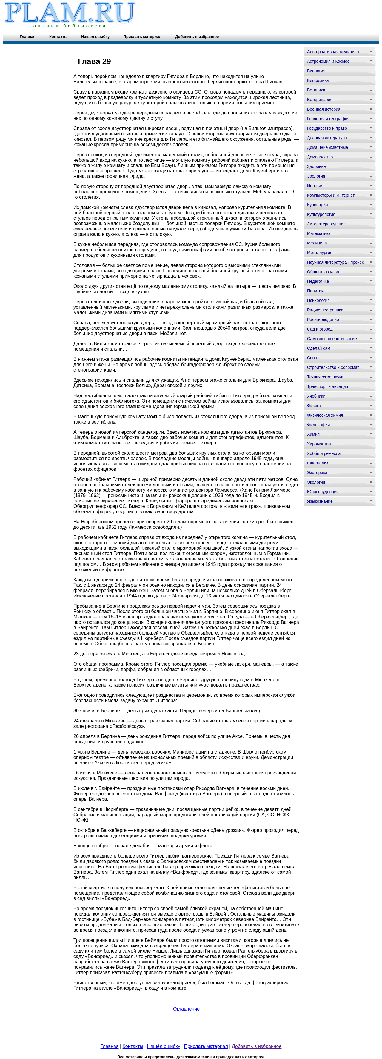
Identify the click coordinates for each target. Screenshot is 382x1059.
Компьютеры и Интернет (331, 195)
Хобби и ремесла (324, 453)
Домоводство (320, 157)
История (315, 185)
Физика (314, 405)
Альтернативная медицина (333, 51)
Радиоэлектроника (325, 310)
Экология (316, 482)
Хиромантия (319, 443)
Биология (316, 70)
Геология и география (328, 118)
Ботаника (316, 90)
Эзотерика (317, 472)
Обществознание (324, 271)
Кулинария (317, 204)
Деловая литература (327, 137)
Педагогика (318, 281)
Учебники (316, 396)
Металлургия (319, 252)
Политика (316, 290)
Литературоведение (326, 223)
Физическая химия (325, 415)
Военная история (324, 109)
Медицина (317, 243)
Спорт (313, 357)
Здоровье (316, 166)
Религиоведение (323, 319)
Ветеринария (319, 99)
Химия (313, 434)
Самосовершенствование (332, 338)
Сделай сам (318, 348)
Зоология (316, 176)
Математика (319, 233)
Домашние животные (327, 147)
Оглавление (186, 1008)
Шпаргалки (317, 463)
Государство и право (327, 128)
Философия (318, 424)
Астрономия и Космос (328, 61)
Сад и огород (320, 329)
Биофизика (318, 80)
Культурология (321, 214)
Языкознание (320, 501)
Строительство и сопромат (333, 367)
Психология (318, 300)
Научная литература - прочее (335, 262)
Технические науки (325, 377)
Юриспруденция (323, 491)
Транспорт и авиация (327, 386)
